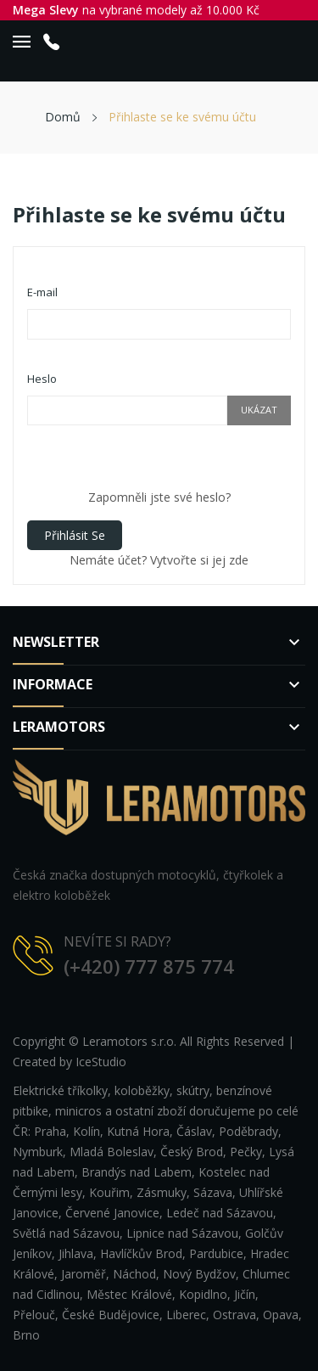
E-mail (42, 292)
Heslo (42, 378)
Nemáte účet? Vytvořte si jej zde (159, 560)
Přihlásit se (74, 535)
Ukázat (259, 409)
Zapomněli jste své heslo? (159, 497)
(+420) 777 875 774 (149, 966)
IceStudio (100, 1062)
